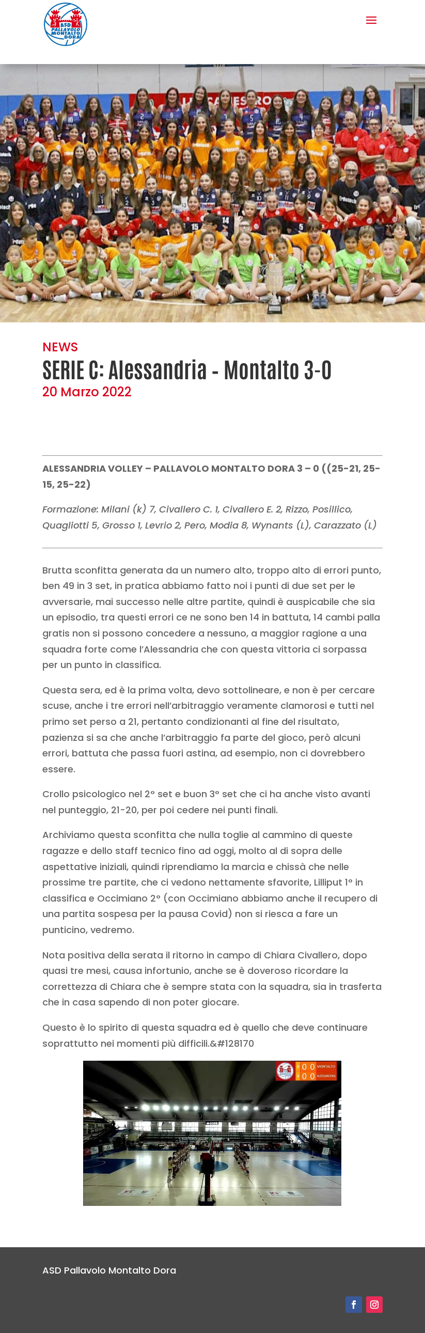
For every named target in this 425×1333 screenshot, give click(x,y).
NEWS (60, 346)
